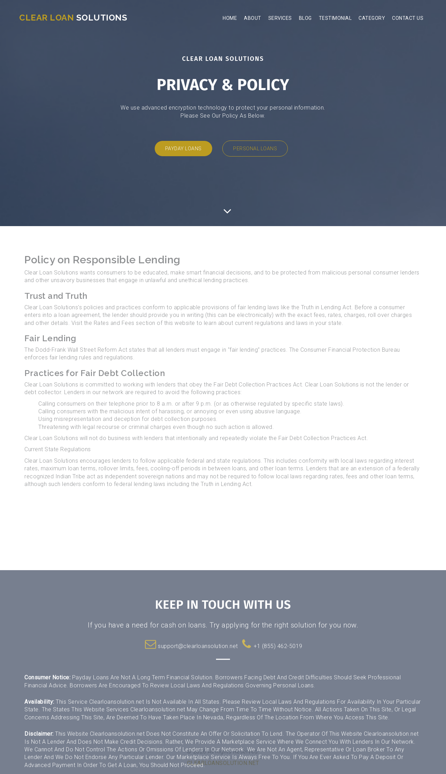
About (252, 18)
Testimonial (335, 18)
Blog (305, 18)
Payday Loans (183, 148)
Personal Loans (255, 148)
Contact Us (407, 18)
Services (280, 18)
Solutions (73, 18)
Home (230, 18)
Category (372, 18)
